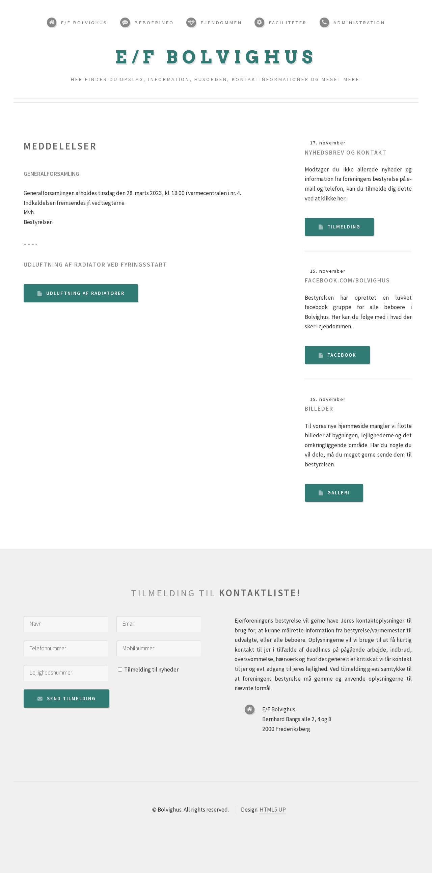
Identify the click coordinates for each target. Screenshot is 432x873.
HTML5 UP (273, 809)
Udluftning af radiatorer (85, 293)
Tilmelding (343, 227)
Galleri (338, 493)
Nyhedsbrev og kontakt (346, 152)
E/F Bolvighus (216, 57)
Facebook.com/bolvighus (347, 280)
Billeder (319, 408)
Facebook (341, 355)
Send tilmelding (71, 698)
